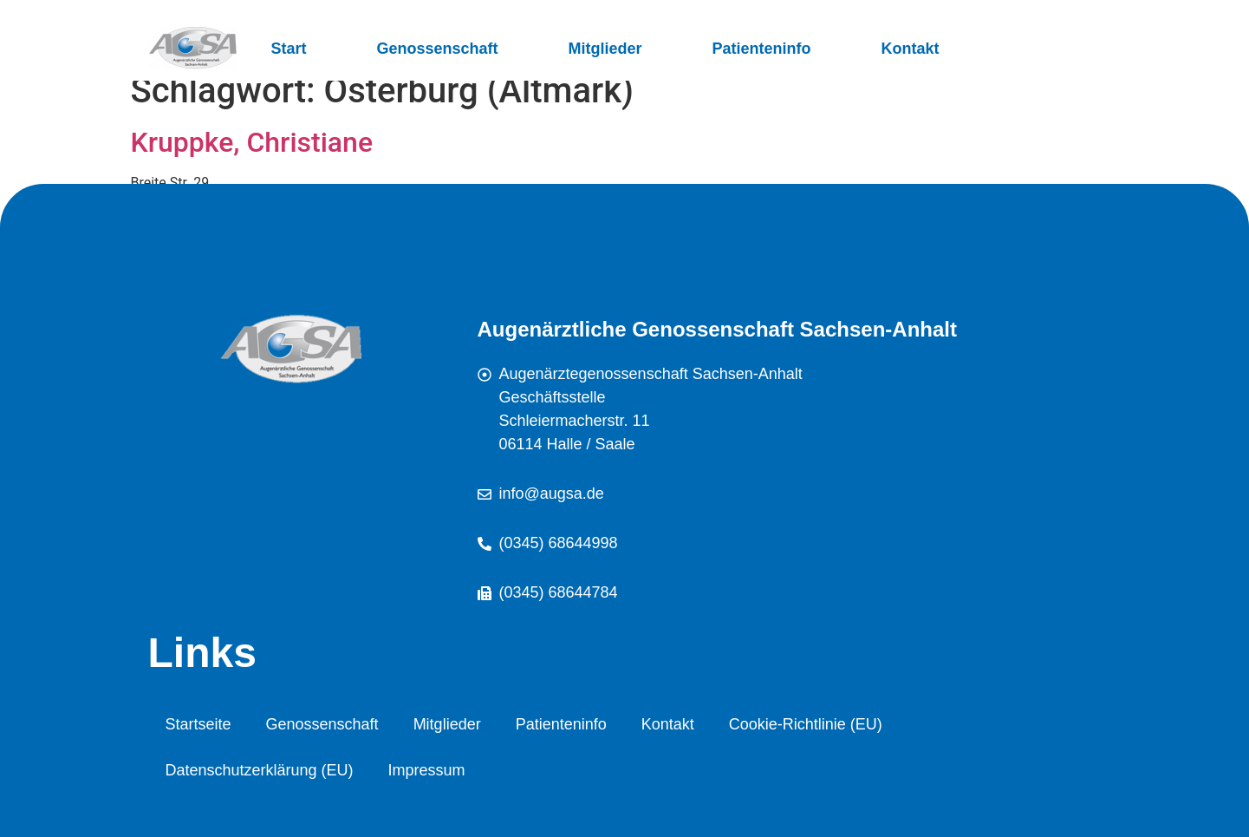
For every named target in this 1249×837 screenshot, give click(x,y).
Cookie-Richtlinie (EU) (805, 724)
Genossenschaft (437, 48)
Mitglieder (605, 48)
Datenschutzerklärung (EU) (260, 770)
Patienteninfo (761, 48)
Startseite (198, 724)
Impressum (426, 770)
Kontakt (910, 48)
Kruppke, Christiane (252, 142)
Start (289, 48)
